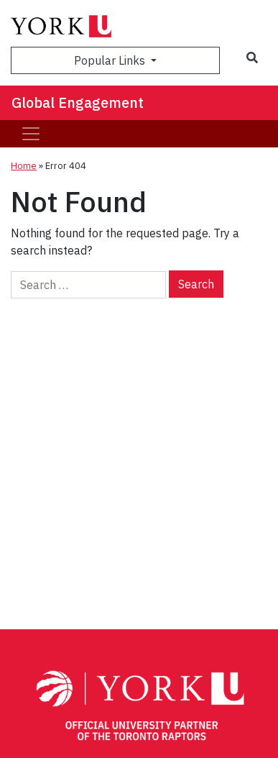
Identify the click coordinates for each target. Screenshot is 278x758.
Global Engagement (77, 102)
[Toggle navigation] (30, 133)
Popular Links (111, 60)
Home (24, 166)
